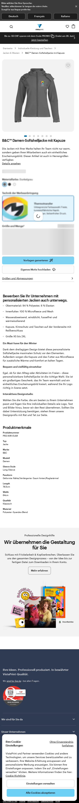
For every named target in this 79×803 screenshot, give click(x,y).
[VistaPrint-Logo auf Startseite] (39, 26)
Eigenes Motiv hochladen (38, 269)
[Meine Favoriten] (67, 26)
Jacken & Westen (11, 53)
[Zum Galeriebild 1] (25, 136)
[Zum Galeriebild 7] (51, 136)
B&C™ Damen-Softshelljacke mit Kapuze (45, 53)
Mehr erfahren (39, 570)
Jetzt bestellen (39, 39)
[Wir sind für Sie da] (62, 26)
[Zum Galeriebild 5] (42, 136)
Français (39, 16)
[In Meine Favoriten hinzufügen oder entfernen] (68, 65)
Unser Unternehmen (38, 731)
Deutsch (13, 16)
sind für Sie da (14, 681)
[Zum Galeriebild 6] (47, 136)
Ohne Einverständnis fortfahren (61, 743)
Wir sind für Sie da (38, 719)
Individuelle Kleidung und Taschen (35, 48)
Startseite (7, 48)
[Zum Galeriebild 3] (34, 136)
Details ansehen (11, 163)
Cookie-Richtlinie (15, 775)
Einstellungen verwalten (40, 783)
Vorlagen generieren (38, 260)
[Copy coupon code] (52, 36)
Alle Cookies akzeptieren (40, 792)
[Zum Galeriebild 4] (38, 136)
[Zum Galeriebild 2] (30, 136)
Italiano (65, 16)
